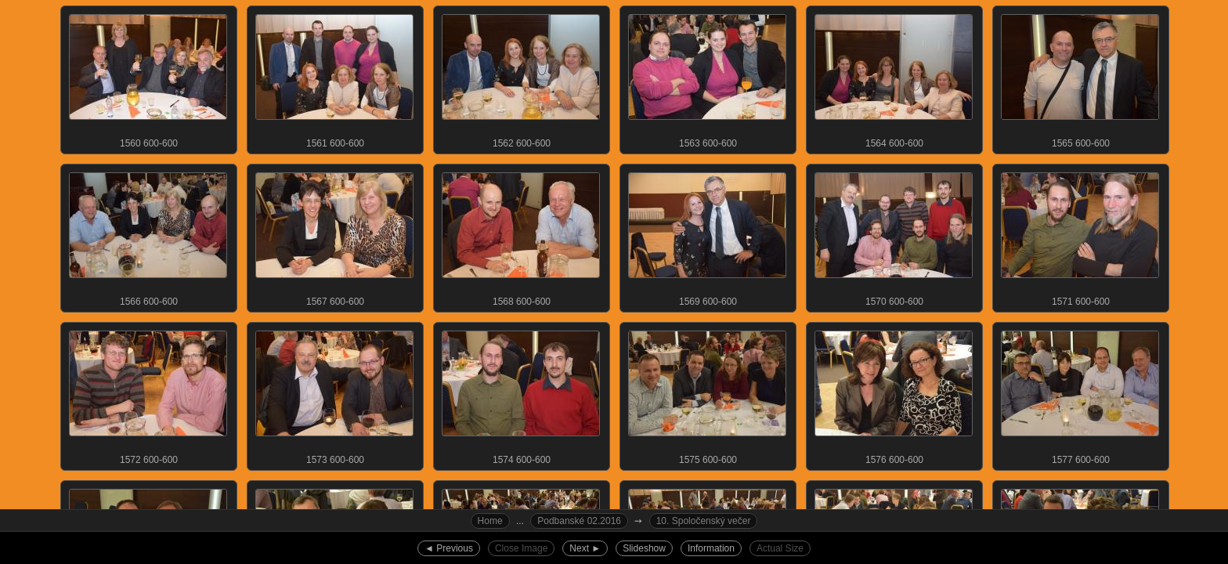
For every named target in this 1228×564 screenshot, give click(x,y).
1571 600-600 (1080, 235)
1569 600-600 (707, 235)
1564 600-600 (894, 77)
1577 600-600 (1080, 394)
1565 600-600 (1080, 77)
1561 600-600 (334, 77)
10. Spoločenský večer (703, 520)
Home (490, 520)
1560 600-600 (148, 77)
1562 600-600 (521, 77)
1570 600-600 (894, 235)
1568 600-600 (521, 235)
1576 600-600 (894, 394)
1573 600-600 (334, 394)
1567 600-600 (334, 235)
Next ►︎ (585, 548)
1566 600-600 (148, 235)
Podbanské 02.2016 (579, 520)
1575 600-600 (707, 394)
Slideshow (644, 548)
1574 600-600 (521, 394)
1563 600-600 (707, 77)
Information (711, 548)
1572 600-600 (148, 394)
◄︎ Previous (448, 548)
